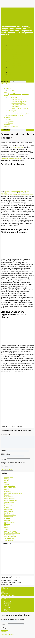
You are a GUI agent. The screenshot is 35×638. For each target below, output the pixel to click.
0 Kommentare (28, 142)
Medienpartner (9, 522)
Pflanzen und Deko (18, 55)
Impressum (4, 594)
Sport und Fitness (10, 531)
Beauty (6, 479)
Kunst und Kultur (10, 515)
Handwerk (8, 504)
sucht (6, 44)
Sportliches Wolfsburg (12, 533)
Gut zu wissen (9, 502)
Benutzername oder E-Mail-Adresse (13, 619)
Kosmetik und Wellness (19, 53)
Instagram (7, 604)
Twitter (6, 606)
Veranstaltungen (10, 536)
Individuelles (8, 509)
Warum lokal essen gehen (20, 65)
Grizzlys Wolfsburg (10, 500)
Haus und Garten (10, 506)
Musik (6, 527)
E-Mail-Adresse (6, 454)
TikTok (6, 611)
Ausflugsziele (8, 477)
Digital (6, 489)
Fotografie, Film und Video (13, 493)
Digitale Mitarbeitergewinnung (18, 46)
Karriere (7, 513)
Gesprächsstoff (9, 498)
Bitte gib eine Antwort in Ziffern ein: (13, 463)
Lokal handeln (16, 64)
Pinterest (7, 609)
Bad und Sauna (17, 51)
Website (3, 459)
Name (3, 451)
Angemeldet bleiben (9, 628)
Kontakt (10, 74)
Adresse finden (13, 49)
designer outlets (9, 486)
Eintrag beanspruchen (15, 67)
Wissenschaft (8, 540)
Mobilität (7, 524)
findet (6, 47)
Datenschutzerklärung (8, 595)
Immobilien (15, 58)
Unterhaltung (9, 535)
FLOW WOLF (5, 142)
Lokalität (7, 518)
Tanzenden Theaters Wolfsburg (11, 158)
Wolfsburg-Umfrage (11, 78)
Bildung (6, 480)
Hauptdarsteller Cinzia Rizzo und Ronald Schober (17, 195)
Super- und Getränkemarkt (21, 60)
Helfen (6, 508)
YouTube (7, 607)
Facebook (7, 602)
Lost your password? (8, 634)
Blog (9, 71)
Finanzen (7, 491)
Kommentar (5, 435)
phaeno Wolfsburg (16, 147)
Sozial (6, 529)
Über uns (7, 40)
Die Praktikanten (10, 488)
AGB (2, 592)
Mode (6, 526)
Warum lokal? (12, 62)
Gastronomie (8, 497)
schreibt (7, 69)
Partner (7, 76)
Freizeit (6, 495)
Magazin (11, 73)
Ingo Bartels (8, 511)
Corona (6, 484)
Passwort (4, 624)
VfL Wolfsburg (9, 538)
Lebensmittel (8, 517)
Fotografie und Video (19, 56)
